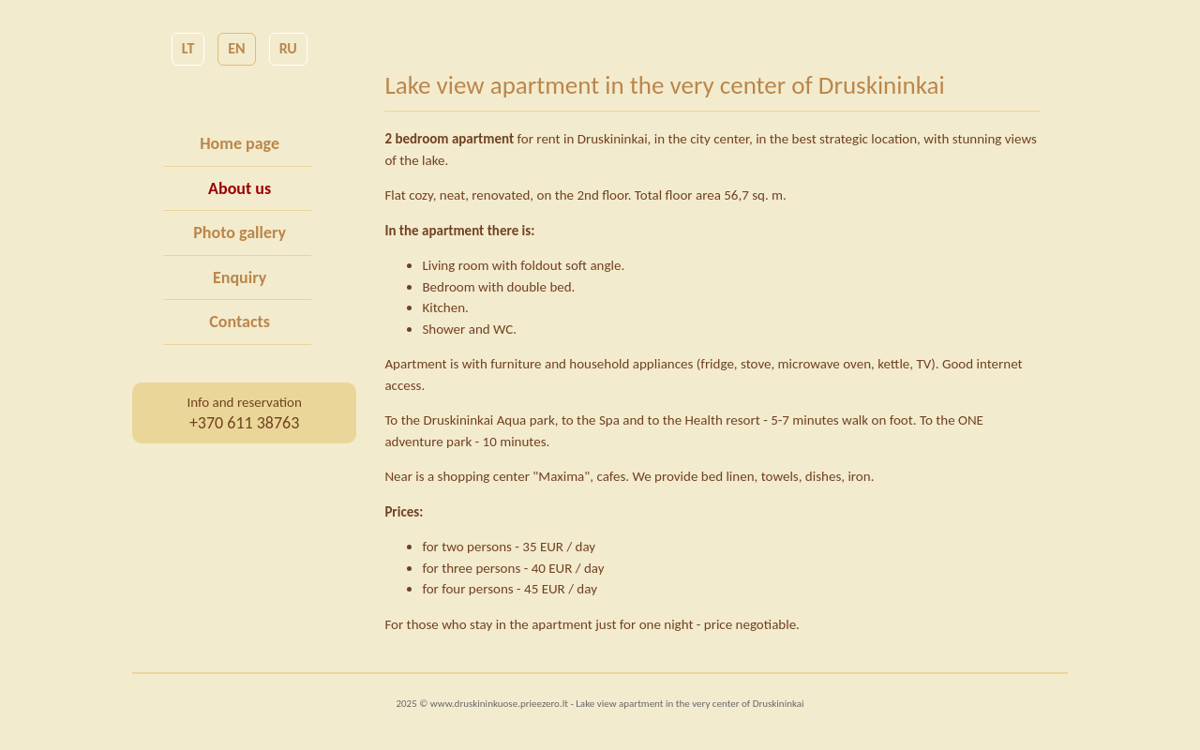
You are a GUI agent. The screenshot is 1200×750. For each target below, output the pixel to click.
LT (188, 48)
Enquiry (239, 277)
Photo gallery (239, 232)
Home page (239, 143)
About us (239, 188)
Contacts (239, 321)
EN (236, 48)
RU (288, 48)
